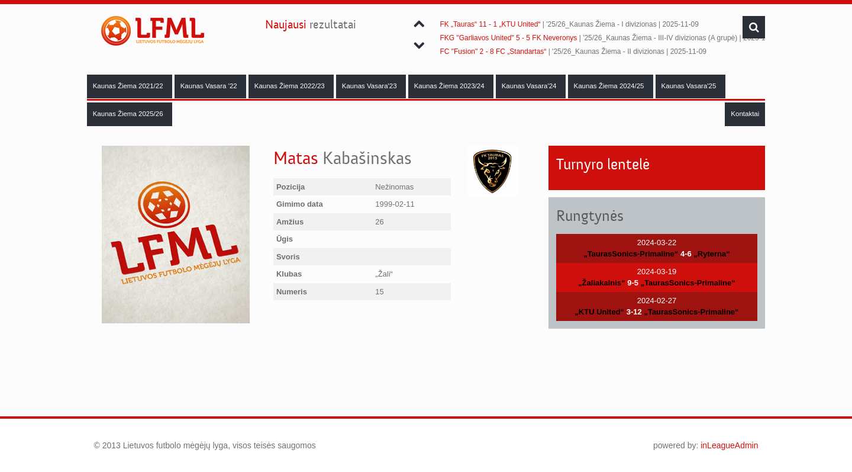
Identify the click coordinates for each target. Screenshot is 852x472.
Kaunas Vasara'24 (530, 85)
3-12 (634, 311)
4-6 (686, 253)
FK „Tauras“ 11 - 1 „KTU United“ (490, 24)
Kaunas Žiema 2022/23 (290, 85)
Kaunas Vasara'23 (370, 85)
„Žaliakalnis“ (601, 282)
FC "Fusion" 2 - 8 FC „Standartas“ (493, 51)
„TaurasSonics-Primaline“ (630, 253)
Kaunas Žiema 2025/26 (129, 113)
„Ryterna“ (711, 253)
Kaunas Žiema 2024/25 (610, 85)
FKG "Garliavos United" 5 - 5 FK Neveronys (508, 38)
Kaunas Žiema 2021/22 (129, 85)
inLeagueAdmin (729, 445)
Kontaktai (745, 113)
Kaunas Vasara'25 (689, 85)
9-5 (632, 282)
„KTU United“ (599, 311)
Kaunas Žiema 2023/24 (450, 85)
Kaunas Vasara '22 (209, 85)
